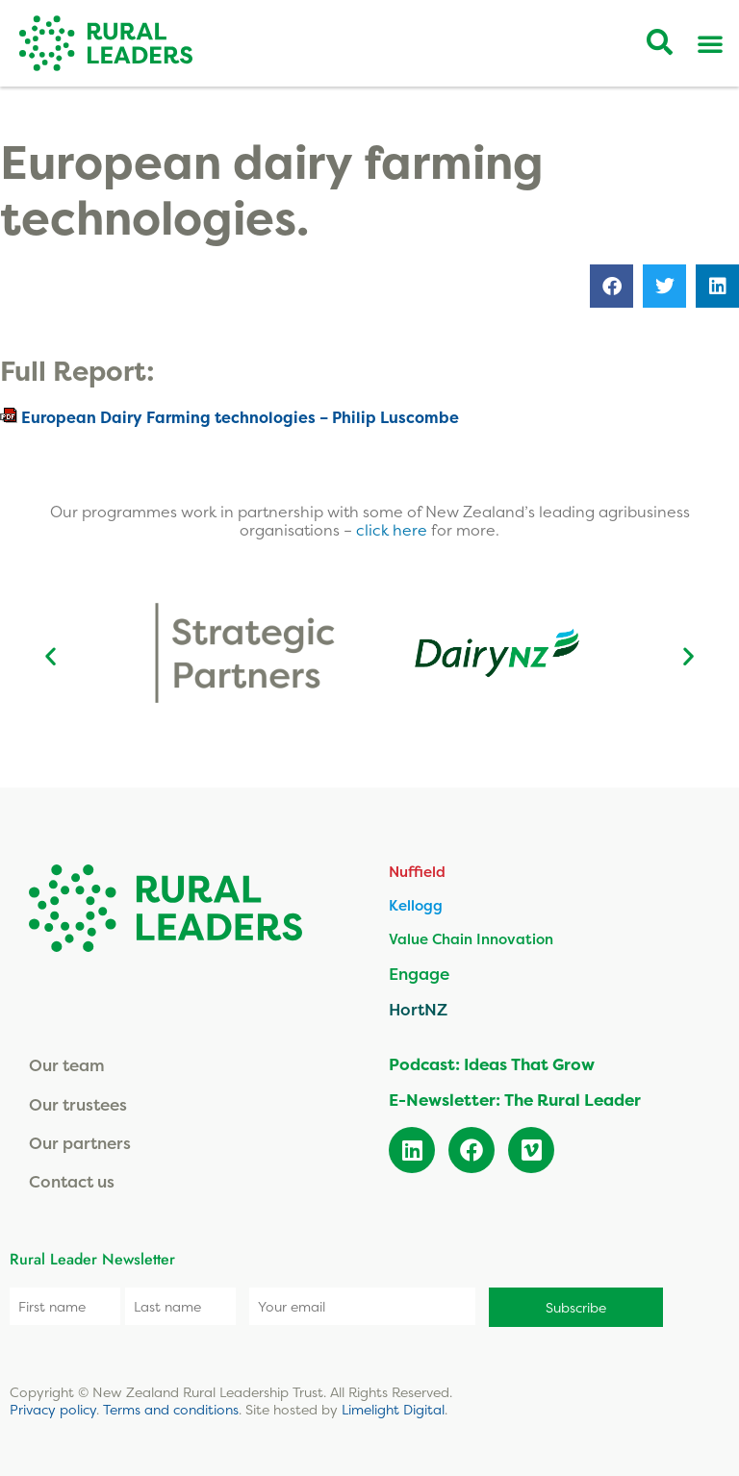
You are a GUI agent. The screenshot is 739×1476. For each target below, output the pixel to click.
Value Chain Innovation (471, 939)
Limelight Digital (393, 1409)
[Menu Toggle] (710, 43)
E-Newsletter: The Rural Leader (515, 1099)
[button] (611, 286)
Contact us (72, 1181)
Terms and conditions (171, 1409)
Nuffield (417, 872)
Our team (67, 1065)
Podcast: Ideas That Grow (492, 1064)
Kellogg (416, 905)
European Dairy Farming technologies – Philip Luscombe (240, 417)
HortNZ (418, 1009)
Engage (419, 974)
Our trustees (78, 1104)
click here (393, 529)
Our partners (80, 1143)
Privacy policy (53, 1409)
